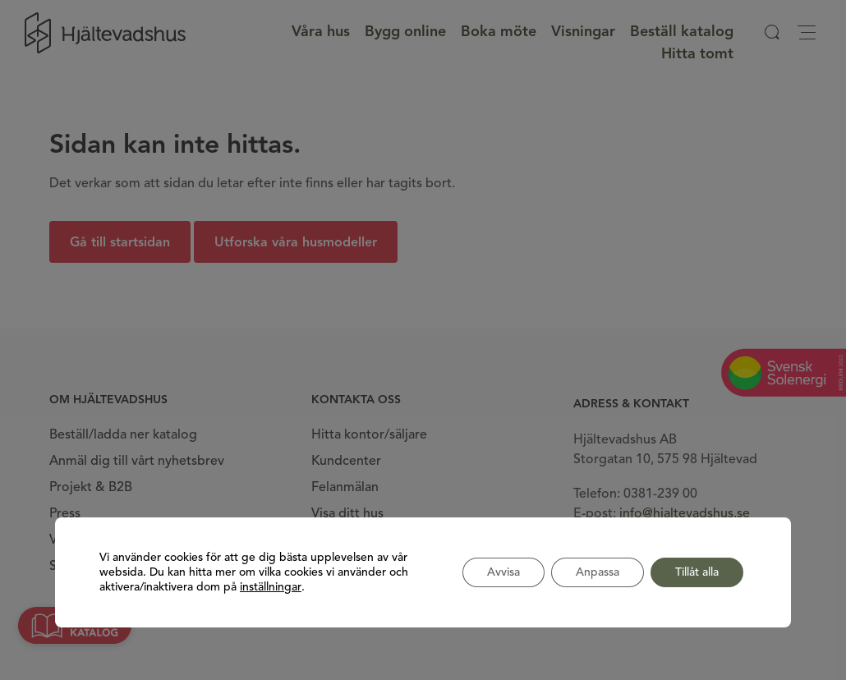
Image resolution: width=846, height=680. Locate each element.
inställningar (270, 587)
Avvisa (503, 572)
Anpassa (597, 572)
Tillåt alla (697, 572)
